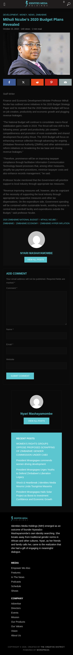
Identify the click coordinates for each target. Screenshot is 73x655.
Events (14, 612)
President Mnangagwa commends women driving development (34, 462)
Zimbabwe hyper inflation (55, 223)
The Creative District (53, 647)
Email (9, 344)
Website (10, 359)
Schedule (16, 586)
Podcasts (16, 581)
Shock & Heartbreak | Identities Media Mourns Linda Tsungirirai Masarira (36, 484)
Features (15, 572)
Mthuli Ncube (48, 220)
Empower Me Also (20, 568)
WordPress (43, 650)
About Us (16, 635)
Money (23, 15)
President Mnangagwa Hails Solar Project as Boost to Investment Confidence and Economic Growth (34, 496)
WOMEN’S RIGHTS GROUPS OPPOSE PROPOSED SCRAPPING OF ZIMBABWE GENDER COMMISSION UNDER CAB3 (35, 449)
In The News (17, 577)
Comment (11, 288)
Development (10, 15)
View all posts (35, 259)
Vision (14, 631)
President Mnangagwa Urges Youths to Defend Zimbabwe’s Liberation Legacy (35, 473)
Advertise (16, 603)
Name (10, 329)
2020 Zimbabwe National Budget (20, 220)
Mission (15, 617)
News (31, 15)
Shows (14, 590)
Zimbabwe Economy (27, 223)
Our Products (18, 621)
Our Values (17, 626)
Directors (16, 608)
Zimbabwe (41, 15)
